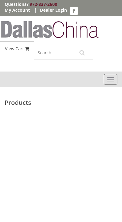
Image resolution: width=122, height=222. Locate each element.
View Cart (17, 48)
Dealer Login (53, 10)
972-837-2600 (43, 4)
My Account (17, 10)
